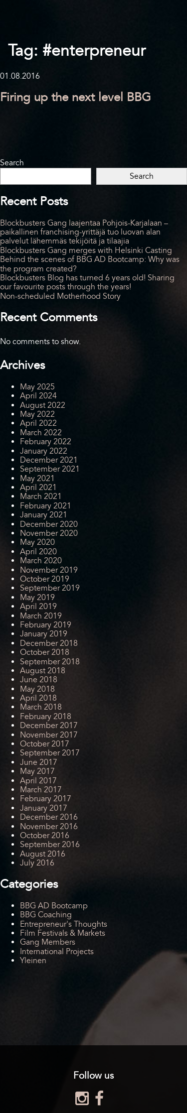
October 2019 (44, 579)
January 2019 (43, 634)
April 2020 (38, 552)
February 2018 (45, 717)
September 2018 (50, 662)
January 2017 (43, 808)
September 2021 (50, 469)
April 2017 (38, 781)
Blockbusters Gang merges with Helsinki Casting (86, 250)
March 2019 (41, 616)
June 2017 (38, 762)
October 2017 (44, 744)
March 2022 (41, 433)
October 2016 (44, 836)
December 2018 (49, 643)
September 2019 (50, 588)
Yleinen (33, 961)
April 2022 (38, 423)
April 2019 (38, 607)
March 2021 (41, 496)
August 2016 (42, 854)
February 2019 (45, 625)
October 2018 (44, 652)
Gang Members (47, 942)
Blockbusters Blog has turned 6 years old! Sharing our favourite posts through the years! (87, 282)
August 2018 (42, 671)
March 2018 (41, 707)
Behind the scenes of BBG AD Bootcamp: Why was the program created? (90, 263)
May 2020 (37, 542)
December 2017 (49, 726)
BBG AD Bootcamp (54, 906)
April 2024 (38, 396)
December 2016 (49, 817)
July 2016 (37, 863)
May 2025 (37, 387)
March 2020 (41, 561)
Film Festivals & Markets (62, 933)
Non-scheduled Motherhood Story (60, 296)
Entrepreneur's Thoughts (63, 924)
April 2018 (38, 698)
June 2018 (38, 680)
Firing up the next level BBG (75, 97)
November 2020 (49, 533)
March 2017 (41, 790)
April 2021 (38, 488)
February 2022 (45, 442)
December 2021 (49, 460)
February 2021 (45, 506)
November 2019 (49, 570)
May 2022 (37, 414)
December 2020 (49, 524)
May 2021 (37, 479)
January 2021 (43, 515)
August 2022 (42, 405)
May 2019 (37, 598)
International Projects (57, 952)
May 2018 (37, 689)
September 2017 (50, 753)
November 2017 (49, 735)
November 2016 (49, 827)
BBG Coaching (46, 915)
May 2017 (37, 771)
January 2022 (43, 451)
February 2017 (45, 799)
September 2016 (50, 845)
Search (12, 163)
